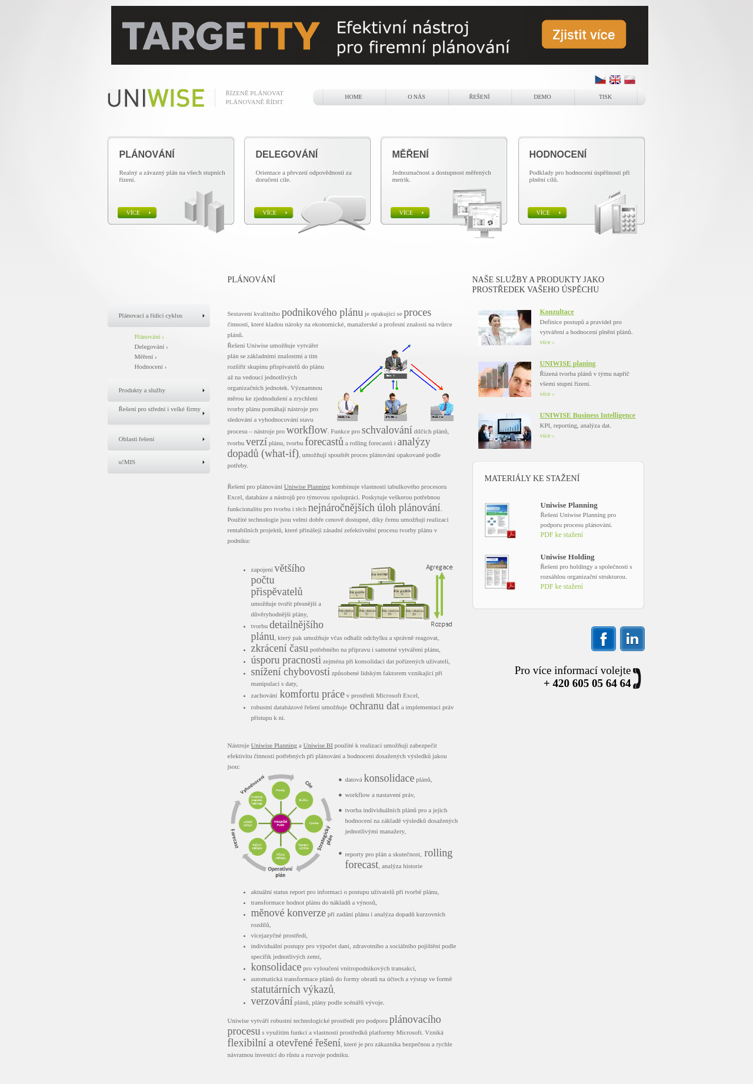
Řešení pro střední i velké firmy (160, 408)
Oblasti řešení (137, 438)
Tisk (605, 97)
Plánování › (149, 336)
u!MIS (127, 461)
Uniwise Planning (307, 486)
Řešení (479, 97)
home (353, 97)
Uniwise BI (317, 745)
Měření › (146, 356)
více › (547, 341)
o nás (416, 97)
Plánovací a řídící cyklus (150, 315)
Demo (542, 97)
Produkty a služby (142, 389)
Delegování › (151, 346)
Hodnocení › (151, 366)
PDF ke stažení (562, 535)
